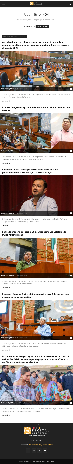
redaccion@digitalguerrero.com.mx (41, 445)
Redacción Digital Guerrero (9, 89)
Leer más (6, 101)
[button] (3, 4)
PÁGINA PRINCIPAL (42, 26)
